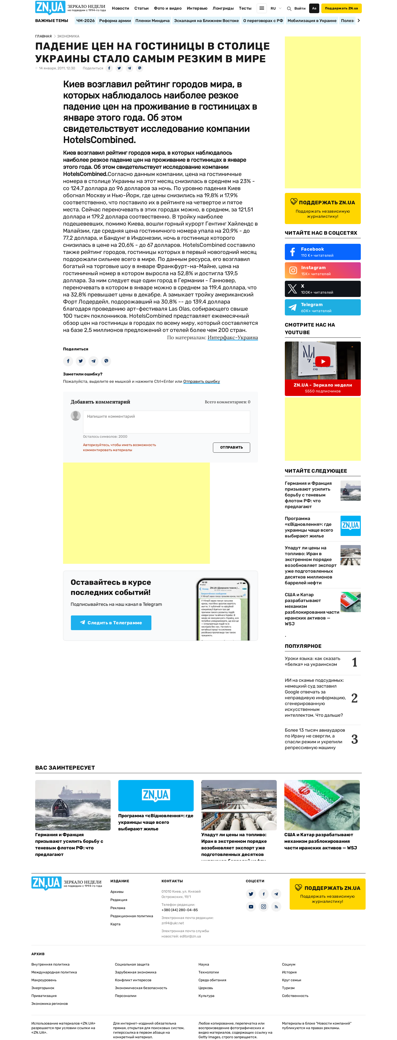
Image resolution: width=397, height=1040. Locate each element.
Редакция (118, 900)
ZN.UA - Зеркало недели (323, 385)
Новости (120, 8)
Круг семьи (291, 980)
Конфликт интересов (133, 980)
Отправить (231, 447)
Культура (206, 996)
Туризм (288, 988)
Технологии (208, 972)
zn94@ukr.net (173, 923)
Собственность (295, 996)
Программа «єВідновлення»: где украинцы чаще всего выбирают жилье (309, 527)
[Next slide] (358, 20)
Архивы (117, 892)
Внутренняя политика (50, 964)
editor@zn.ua (190, 936)
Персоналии (125, 996)
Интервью (197, 8)
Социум (288, 964)
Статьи (141, 8)
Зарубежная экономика (135, 972)
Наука (203, 964)
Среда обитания (212, 980)
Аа (314, 8)
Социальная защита (132, 964)
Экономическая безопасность (141, 988)
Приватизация (44, 996)
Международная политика (54, 972)
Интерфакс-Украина (233, 337)
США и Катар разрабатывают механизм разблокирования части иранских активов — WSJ (312, 609)
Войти (300, 8)
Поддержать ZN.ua (341, 8)
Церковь (205, 988)
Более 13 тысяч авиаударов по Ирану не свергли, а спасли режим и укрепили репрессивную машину (315, 738)
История (289, 972)
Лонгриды (223, 8)
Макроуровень (43, 980)
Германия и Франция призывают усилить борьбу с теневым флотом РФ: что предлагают (308, 495)
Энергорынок (42, 988)
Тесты (245, 8)
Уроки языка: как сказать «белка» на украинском (312, 661)
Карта (115, 924)
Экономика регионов (49, 1004)
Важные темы (51, 21)
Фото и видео (168, 8)
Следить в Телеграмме (111, 623)
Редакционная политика (131, 916)
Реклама (117, 908)
